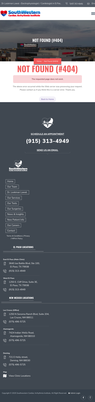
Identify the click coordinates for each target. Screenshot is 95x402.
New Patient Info (15, 219)
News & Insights (15, 214)
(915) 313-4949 (74, 3)
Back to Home (47, 99)
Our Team (12, 186)
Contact (11, 230)
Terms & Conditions (14, 236)
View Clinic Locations (20, 375)
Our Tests (12, 203)
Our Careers (13, 225)
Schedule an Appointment (47, 134)
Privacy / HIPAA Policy (20, 237)
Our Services (13, 197)
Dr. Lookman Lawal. (17, 192)
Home (39, 61)
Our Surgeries (14, 208)
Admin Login (74, 393)
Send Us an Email (47, 150)
